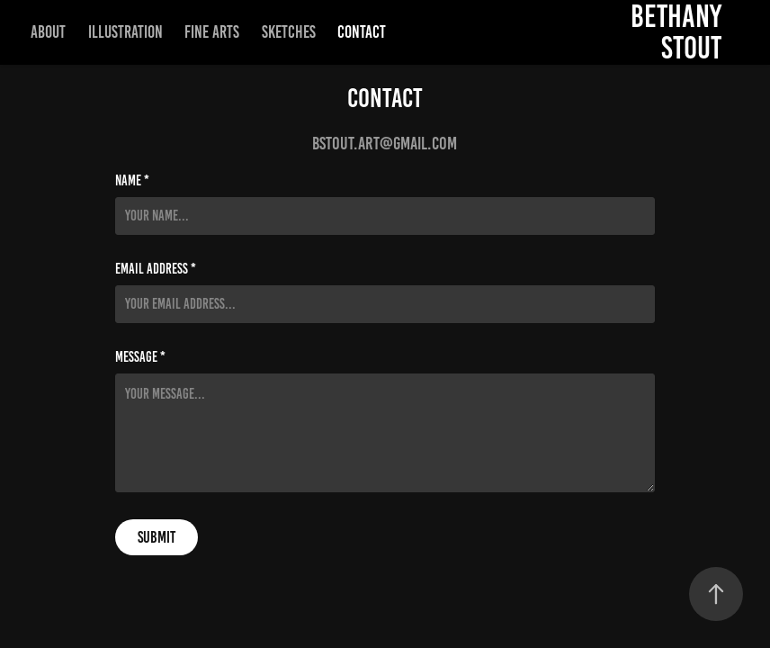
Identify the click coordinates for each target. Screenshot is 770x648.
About (48, 31)
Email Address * (155, 269)
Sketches (289, 31)
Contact (361, 31)
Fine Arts (211, 31)
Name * (132, 181)
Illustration (125, 31)
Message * (140, 357)
